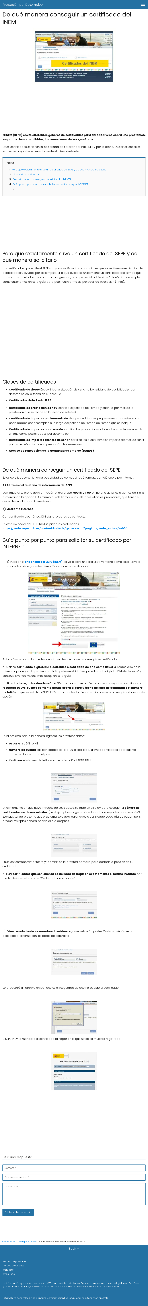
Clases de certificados (26, 174)
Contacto (8, 1269)
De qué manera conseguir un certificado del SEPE (42, 179)
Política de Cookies (13, 1265)
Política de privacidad (15, 1261)
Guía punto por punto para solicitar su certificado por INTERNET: (51, 184)
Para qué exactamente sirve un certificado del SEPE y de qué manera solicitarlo (59, 169)
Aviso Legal (9, 1274)
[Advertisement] (74, 110)
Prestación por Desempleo (22, 4)
